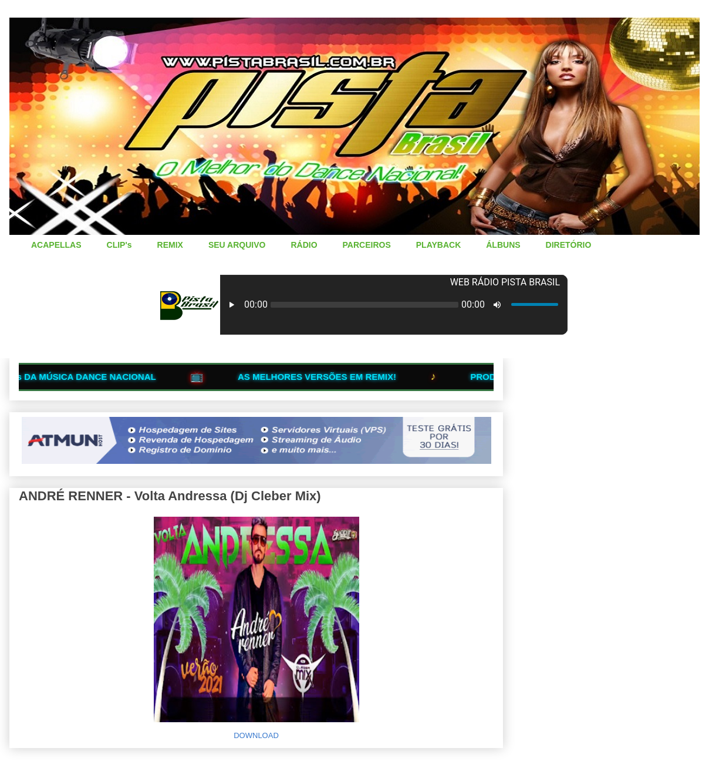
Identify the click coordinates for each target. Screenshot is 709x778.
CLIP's (119, 245)
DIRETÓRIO (569, 245)
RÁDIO (304, 245)
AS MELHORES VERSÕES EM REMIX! (327, 377)
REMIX (170, 245)
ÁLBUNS (503, 245)
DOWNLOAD (256, 735)
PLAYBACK (438, 245)
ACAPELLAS (56, 245)
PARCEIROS (367, 245)
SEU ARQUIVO (237, 245)
